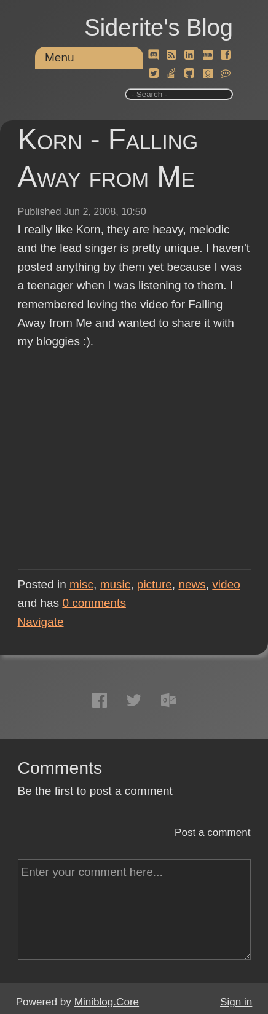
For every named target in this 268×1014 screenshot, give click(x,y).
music (115, 584)
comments (94, 602)
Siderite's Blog (158, 28)
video (226, 584)
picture (154, 584)
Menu (59, 57)
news (191, 584)
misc (81, 584)
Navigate (41, 621)
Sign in (236, 1002)
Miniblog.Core (106, 1002)
